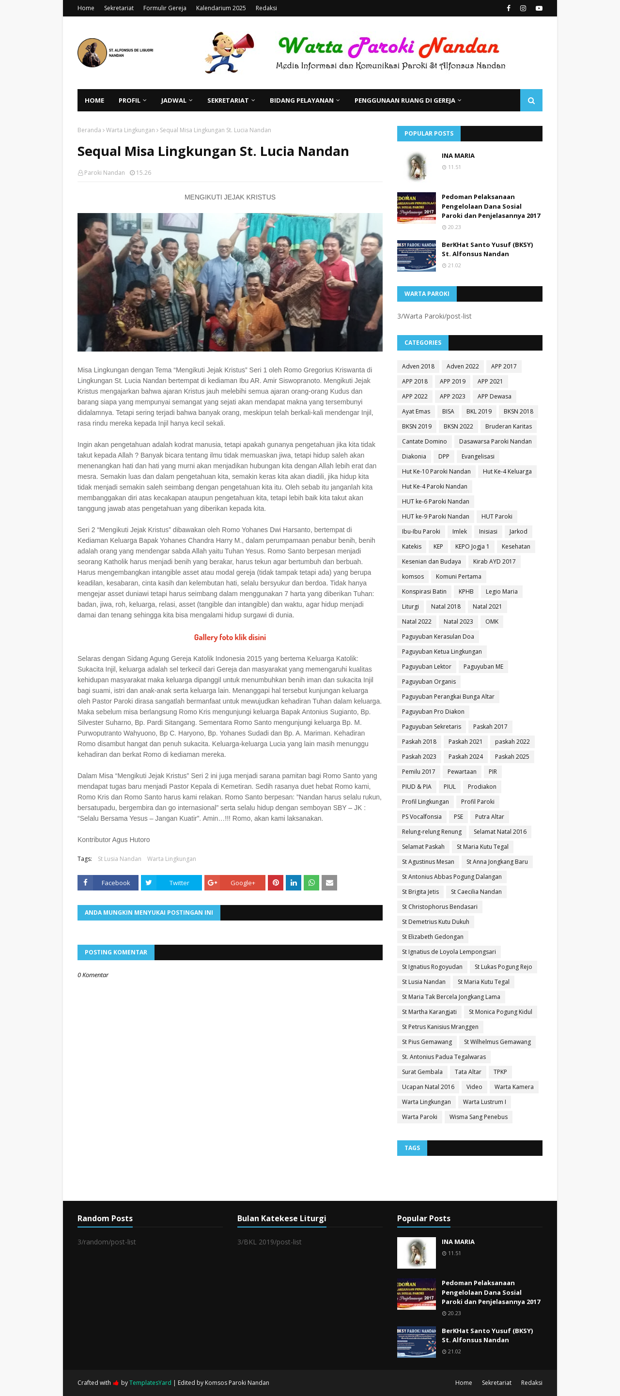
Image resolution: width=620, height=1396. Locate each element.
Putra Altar (489, 817)
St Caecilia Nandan (476, 892)
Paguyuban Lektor (426, 666)
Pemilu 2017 (418, 771)
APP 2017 (504, 366)
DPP (444, 456)
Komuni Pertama (458, 576)
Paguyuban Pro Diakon (433, 711)
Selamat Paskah (423, 847)
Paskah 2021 (466, 741)
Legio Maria (502, 591)
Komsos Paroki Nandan (237, 1383)
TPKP (500, 1072)
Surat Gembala (422, 1072)
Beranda (89, 130)
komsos (413, 576)
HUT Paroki (496, 516)
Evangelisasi (478, 456)
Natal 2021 (487, 606)
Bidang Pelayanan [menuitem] (302, 100)
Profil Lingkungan (425, 802)
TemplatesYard (150, 1383)
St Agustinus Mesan (428, 862)
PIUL (450, 786)
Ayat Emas (416, 411)
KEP (438, 546)
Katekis (411, 546)
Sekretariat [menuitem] (228, 100)
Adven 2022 (463, 366)
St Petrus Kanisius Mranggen (440, 1027)
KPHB (466, 591)
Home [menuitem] (94, 100)
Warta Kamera (514, 1087)
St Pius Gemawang (427, 1042)
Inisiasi (488, 531)
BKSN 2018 (518, 411)
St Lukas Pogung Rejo (503, 967)
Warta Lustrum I (484, 1102)
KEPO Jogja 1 (472, 546)
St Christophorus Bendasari (440, 907)
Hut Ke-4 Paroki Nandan (434, 486)
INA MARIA (458, 155)
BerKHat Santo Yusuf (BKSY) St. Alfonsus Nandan (487, 249)
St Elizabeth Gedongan (433, 937)
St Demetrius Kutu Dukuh (435, 922)
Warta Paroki (419, 1117)
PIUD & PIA (417, 786)
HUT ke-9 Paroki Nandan (435, 516)
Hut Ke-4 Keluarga (507, 471)
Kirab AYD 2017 (494, 561)
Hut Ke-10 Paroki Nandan (436, 471)
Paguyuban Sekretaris (431, 726)
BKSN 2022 (458, 426)
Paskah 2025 (512, 756)
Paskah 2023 (419, 756)
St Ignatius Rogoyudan (432, 967)
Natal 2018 (446, 606)
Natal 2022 (417, 621)
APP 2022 (415, 396)
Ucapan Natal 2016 (428, 1087)
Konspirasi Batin (424, 591)
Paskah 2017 (490, 726)
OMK (491, 621)
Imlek (459, 531)
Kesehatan (516, 546)
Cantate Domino (424, 441)
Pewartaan (462, 771)
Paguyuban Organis (429, 681)
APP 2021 (490, 381)
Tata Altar (468, 1072)
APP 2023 (452, 396)
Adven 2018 (418, 366)
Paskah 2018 (419, 741)
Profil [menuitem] (129, 100)
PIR (493, 771)
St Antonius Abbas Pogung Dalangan (452, 877)
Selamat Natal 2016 (500, 832)
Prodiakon (482, 786)
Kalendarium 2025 (221, 8)
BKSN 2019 (417, 426)
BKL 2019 (479, 411)
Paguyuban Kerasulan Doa (438, 636)
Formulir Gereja (164, 8)
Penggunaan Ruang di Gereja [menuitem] (405, 100)
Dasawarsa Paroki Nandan (495, 441)
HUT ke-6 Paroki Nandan (435, 501)
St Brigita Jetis (420, 892)
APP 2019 (452, 381)
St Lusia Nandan (119, 859)
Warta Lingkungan (130, 130)
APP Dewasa (495, 396)
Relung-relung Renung (432, 832)
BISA (448, 411)
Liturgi (410, 606)
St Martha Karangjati (429, 1012)
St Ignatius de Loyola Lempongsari (449, 952)
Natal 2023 (458, 621)
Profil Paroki (478, 802)
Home (86, 8)
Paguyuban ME (483, 666)
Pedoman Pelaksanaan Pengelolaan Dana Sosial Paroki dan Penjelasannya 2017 (491, 206)
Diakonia (414, 456)
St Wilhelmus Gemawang (497, 1042)
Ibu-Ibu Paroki (421, 531)
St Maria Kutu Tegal (483, 847)
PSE (458, 817)
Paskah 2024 (466, 756)
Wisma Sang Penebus (479, 1117)
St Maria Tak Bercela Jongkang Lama (451, 997)
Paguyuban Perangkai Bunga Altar (448, 696)
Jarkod (518, 531)
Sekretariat (119, 8)
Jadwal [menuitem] (173, 100)
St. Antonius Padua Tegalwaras (444, 1057)
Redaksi (266, 8)
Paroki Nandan (104, 173)
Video (474, 1087)
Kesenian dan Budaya (431, 561)
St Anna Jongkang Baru (497, 862)
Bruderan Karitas (508, 426)
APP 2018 (415, 381)
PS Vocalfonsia (422, 817)
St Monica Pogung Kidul (500, 1012)
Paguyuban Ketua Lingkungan (442, 651)
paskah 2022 (512, 741)
